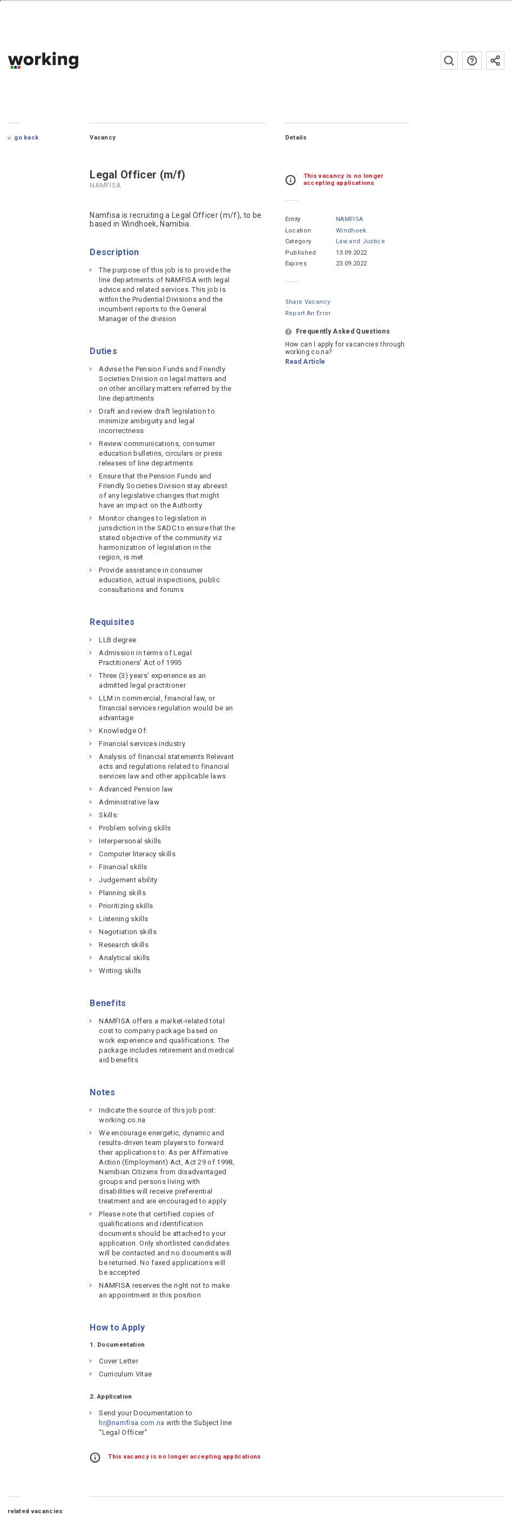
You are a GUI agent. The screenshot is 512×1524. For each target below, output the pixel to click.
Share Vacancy (307, 301)
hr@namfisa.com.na (131, 1423)
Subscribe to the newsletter (495, 60)
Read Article (305, 361)
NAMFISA (349, 219)
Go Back (26, 137)
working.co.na (65, 60)
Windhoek (351, 230)
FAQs (472, 60)
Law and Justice (360, 241)
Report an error (308, 313)
